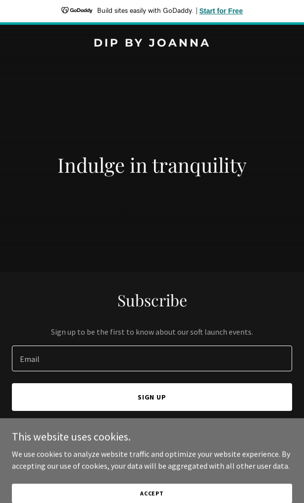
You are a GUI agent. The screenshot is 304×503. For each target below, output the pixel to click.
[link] (152, 44)
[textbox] (152, 358)
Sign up (152, 397)
